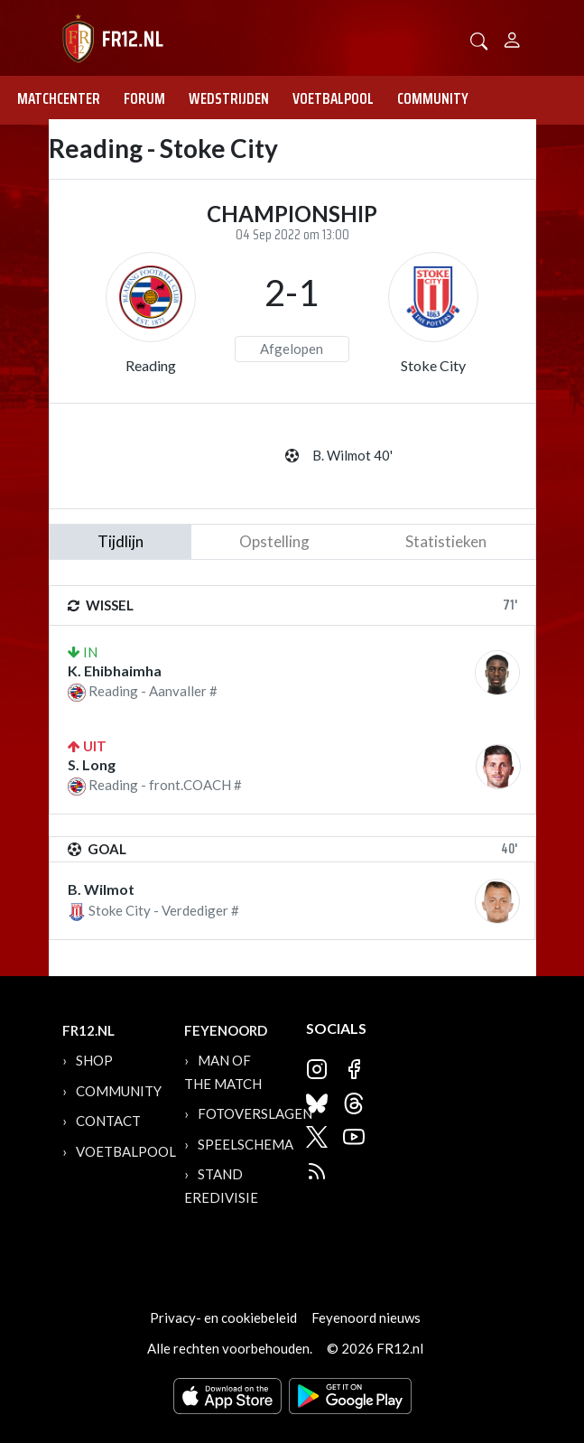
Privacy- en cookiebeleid (223, 1317)
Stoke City (433, 365)
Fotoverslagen (255, 1113)
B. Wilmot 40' (352, 455)
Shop (94, 1060)
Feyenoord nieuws (366, 1317)
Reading (150, 365)
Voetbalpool (333, 98)
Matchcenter (58, 98)
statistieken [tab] (446, 541)
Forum (144, 98)
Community (432, 98)
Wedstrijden (229, 98)
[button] (479, 39)
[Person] (512, 37)
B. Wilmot (101, 889)
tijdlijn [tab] (120, 541)
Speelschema (245, 1144)
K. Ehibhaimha (115, 670)
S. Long (92, 764)
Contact (108, 1121)
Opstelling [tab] (274, 541)
